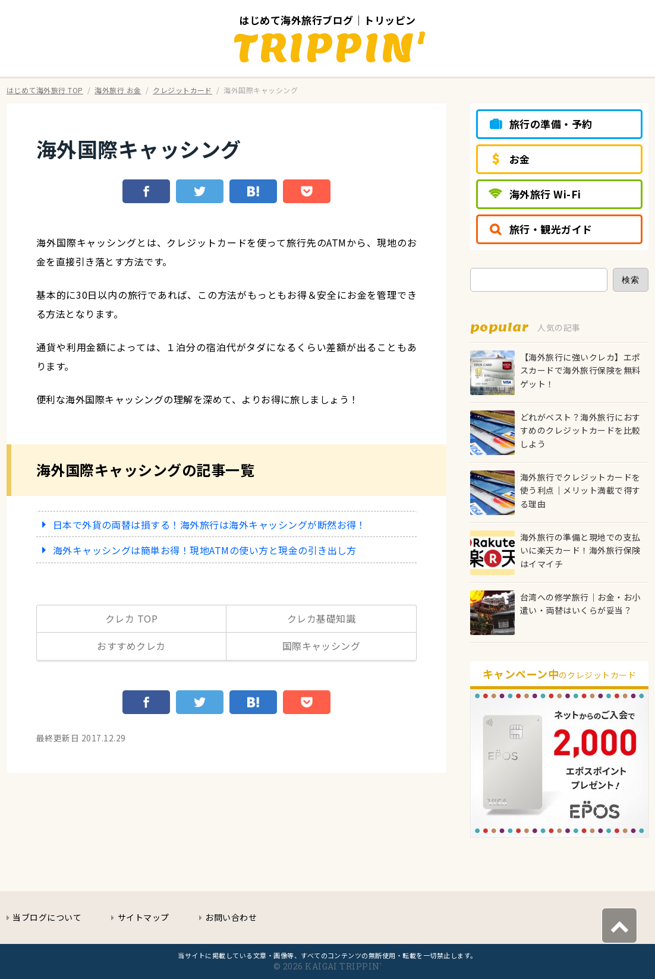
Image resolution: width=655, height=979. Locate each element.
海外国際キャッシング (138, 148)
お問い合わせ (231, 917)
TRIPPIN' (331, 47)
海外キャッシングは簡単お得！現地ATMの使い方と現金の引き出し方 (205, 550)
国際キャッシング (321, 646)
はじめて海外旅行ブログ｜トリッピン (327, 19)
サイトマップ (143, 917)
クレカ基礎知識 (321, 618)
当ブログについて (46, 917)
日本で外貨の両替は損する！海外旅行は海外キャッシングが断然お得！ (209, 524)
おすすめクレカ (131, 646)
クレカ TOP (131, 618)
